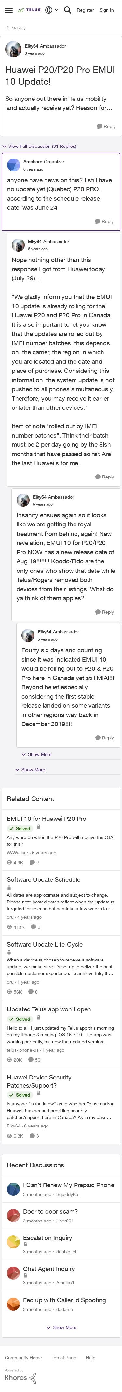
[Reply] (106, 126)
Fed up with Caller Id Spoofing (64, 1300)
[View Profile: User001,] (13, 1215)
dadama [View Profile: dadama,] (64, 1309)
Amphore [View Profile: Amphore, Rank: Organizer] (32, 161)
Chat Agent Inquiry (49, 1268)
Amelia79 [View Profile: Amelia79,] (65, 1282)
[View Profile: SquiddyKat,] (13, 1189)
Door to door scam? (50, 1211)
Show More (36, 754)
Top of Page (64, 1357)
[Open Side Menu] (9, 10)
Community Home (23, 1357)
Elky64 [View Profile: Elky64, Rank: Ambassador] (31, 46)
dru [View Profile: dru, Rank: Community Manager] (10, 917)
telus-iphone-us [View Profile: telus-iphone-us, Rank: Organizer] (23, 1050)
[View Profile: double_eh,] (13, 1241)
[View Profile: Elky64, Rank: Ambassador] (13, 49)
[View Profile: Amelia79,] (13, 1273)
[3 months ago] (37, 1194)
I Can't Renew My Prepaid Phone (68, 1184)
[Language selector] (51, 10)
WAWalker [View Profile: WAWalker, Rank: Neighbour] (17, 852)
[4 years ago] (28, 917)
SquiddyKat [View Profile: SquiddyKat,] (68, 1194)
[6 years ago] (43, 852)
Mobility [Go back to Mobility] (15, 27)
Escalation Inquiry (47, 1237)
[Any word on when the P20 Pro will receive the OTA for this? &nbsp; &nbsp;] (61, 840)
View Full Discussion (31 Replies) (39, 146)
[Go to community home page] (30, 10)
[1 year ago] (27, 981)
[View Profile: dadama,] (13, 1304)
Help (90, 1357)
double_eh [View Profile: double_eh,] (67, 1251)
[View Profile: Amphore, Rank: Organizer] (13, 165)
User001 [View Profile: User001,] (65, 1220)
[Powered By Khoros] (61, 1376)
